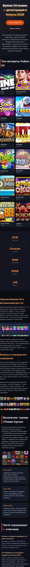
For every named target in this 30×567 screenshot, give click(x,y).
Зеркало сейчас (15, 28)
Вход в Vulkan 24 (15, 22)
